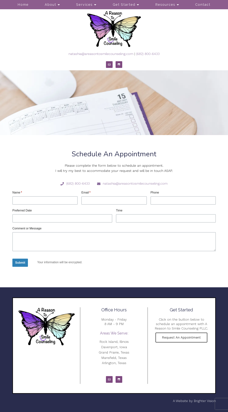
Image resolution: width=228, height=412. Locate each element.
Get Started (124, 4)
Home (23, 4)
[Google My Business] (119, 64)
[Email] (109, 64)
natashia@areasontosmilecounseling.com (100, 54)
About (50, 4)
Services (84, 4)
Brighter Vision (205, 401)
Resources (165, 4)
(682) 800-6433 (148, 54)
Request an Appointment (181, 337)
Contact (202, 4)
